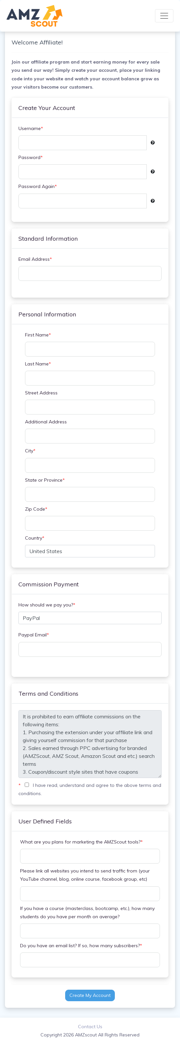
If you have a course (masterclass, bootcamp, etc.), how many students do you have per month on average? (87, 912)
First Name (38, 335)
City (30, 451)
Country (34, 538)
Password (30, 157)
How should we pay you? (46, 605)
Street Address (41, 393)
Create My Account (90, 995)
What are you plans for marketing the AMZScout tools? (81, 842)
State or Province (45, 480)
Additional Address (46, 422)
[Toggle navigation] (164, 15)
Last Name (38, 364)
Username (30, 128)
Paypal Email (33, 635)
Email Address (35, 259)
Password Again (37, 186)
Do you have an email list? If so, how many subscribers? (81, 946)
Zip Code (36, 509)
